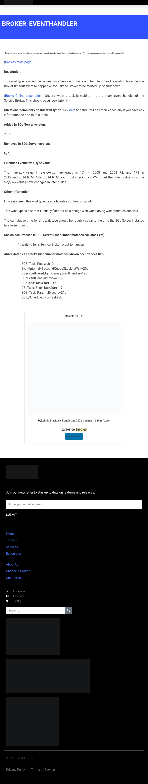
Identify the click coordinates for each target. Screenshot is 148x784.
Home (10, 533)
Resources (13, 554)
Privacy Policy (16, 770)
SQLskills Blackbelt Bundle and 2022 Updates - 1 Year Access (74, 420)
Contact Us (14, 578)
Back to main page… (19, 62)
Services (12, 547)
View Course (74, 436)
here (72, 110)
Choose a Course (18, 571)
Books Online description (23, 96)
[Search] (68, 610)
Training (11, 540)
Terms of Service (43, 770)
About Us (12, 564)
